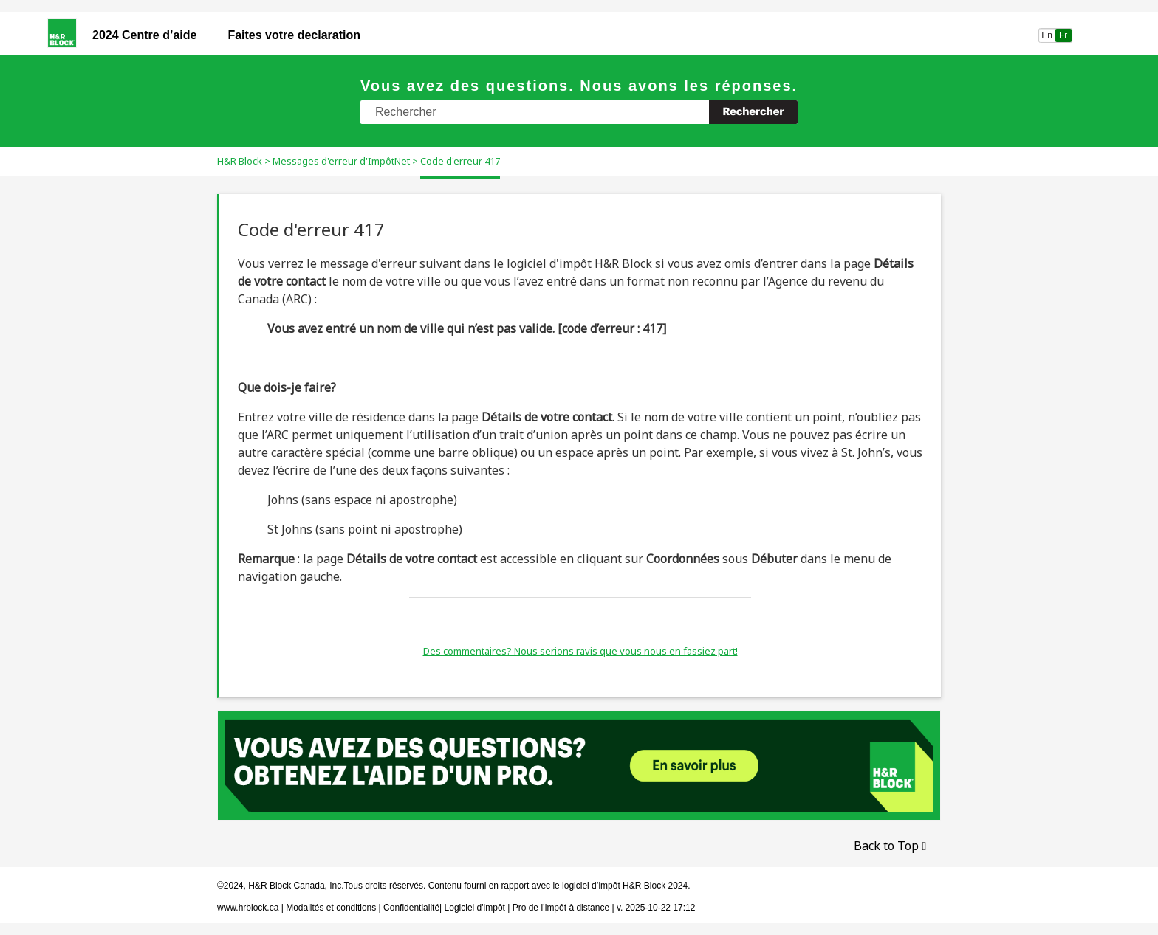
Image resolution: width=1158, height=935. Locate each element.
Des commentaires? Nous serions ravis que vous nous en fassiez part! (580, 651)
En (1046, 35)
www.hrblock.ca (247, 908)
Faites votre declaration (293, 35)
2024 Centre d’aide (144, 35)
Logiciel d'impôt (476, 908)
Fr (1063, 35)
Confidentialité (411, 908)
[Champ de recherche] (579, 112)
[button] (753, 112)
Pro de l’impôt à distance (561, 908)
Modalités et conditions (331, 908)
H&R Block (239, 161)
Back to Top (886, 846)
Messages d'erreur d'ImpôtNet (341, 161)
